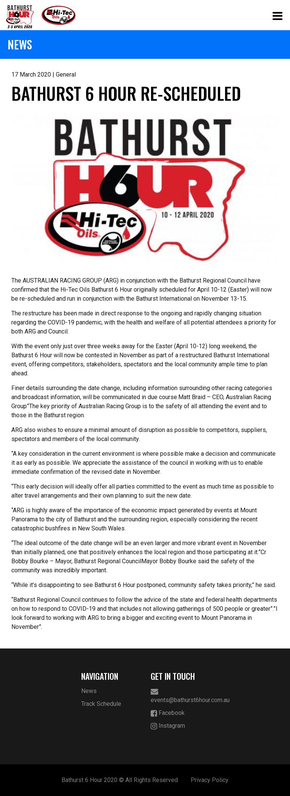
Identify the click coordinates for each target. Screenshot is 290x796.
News (89, 691)
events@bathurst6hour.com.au (180, 696)
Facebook (168, 713)
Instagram (168, 726)
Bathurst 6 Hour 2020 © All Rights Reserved (120, 780)
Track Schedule (101, 703)
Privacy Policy (209, 780)
